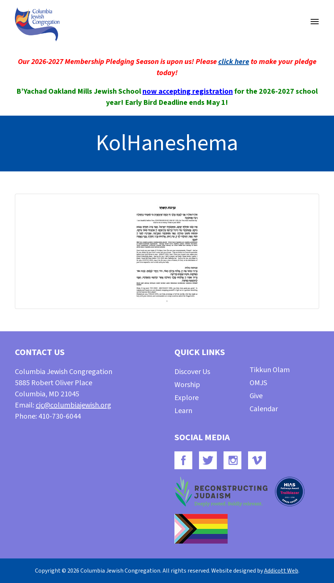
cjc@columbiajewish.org (73, 405)
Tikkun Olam (270, 370)
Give (256, 396)
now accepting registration (187, 91)
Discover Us (192, 372)
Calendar (264, 409)
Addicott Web (281, 571)
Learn (183, 411)
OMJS (258, 383)
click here (233, 62)
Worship (187, 385)
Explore (186, 398)
